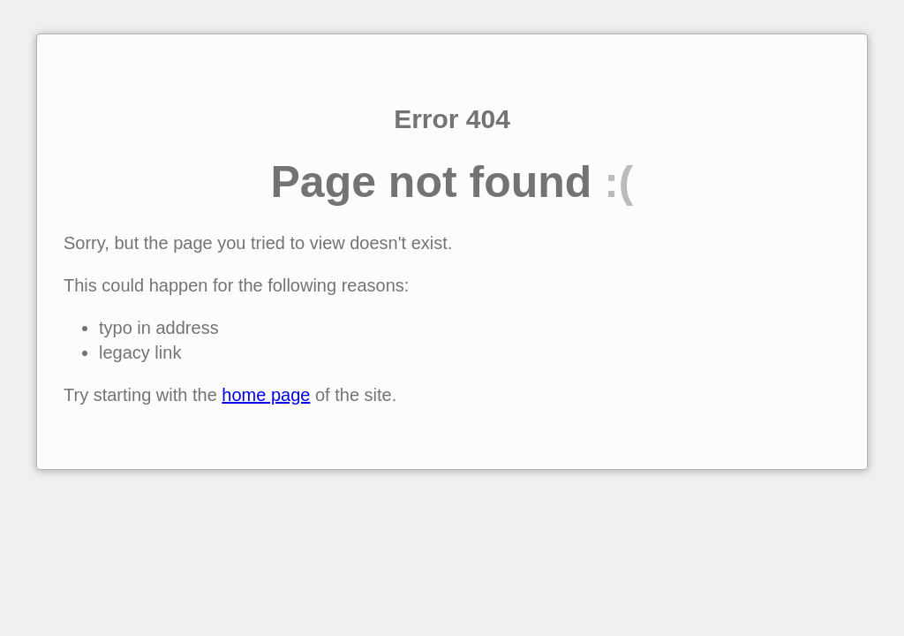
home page (266, 395)
